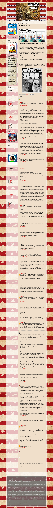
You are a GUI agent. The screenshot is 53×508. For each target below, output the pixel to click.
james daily (21, 322)
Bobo (21, 102)
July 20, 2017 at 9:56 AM (23, 415)
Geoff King (21, 296)
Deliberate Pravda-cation (12, 118)
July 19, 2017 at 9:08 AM (23, 226)
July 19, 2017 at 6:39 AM (23, 168)
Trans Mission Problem (12, 109)
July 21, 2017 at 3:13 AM (23, 459)
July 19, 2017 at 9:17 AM (23, 236)
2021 (9, 175)
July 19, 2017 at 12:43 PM (23, 281)
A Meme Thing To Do (11, 120)
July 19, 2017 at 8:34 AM (23, 219)
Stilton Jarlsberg (22, 331)
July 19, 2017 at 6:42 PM (23, 301)
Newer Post (20, 473)
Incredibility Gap (11, 117)
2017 (9, 101)
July (9, 107)
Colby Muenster (22, 273)
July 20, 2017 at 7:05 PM (23, 453)
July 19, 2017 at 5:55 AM (23, 161)
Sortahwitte (21, 444)
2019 (9, 99)
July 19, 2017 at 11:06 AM (23, 249)
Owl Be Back (10, 119)
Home (32, 473)
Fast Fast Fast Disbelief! (12, 108)
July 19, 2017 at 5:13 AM (23, 154)
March (10, 127)
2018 (9, 100)
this (27, 458)
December (10, 102)
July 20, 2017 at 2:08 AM (23, 329)
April (10, 126)
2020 (9, 98)
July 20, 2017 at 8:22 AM (23, 368)
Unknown (21, 205)
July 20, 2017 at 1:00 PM (23, 442)
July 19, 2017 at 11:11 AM (23, 256)
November (10, 103)
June (10, 124)
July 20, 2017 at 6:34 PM (23, 447)
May (9, 125)
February (10, 128)
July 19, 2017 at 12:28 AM (23, 105)
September (10, 105)
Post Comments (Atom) (25, 474)
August (10, 106)
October (10, 104)
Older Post (43, 473)
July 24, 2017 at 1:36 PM (23, 468)
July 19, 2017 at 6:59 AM (23, 180)
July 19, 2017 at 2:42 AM (23, 138)
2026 (9, 91)
